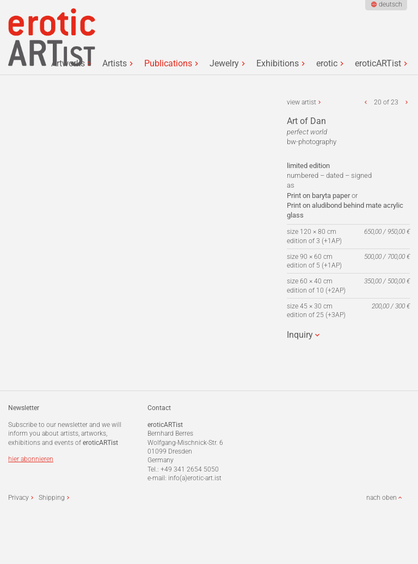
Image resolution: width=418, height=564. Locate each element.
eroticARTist (378, 64)
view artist (301, 102)
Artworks (68, 64)
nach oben (381, 497)
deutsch (390, 4)
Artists (114, 64)
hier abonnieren (30, 459)
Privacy (18, 497)
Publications (168, 64)
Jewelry (224, 64)
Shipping (52, 497)
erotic (326, 64)
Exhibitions (277, 64)
